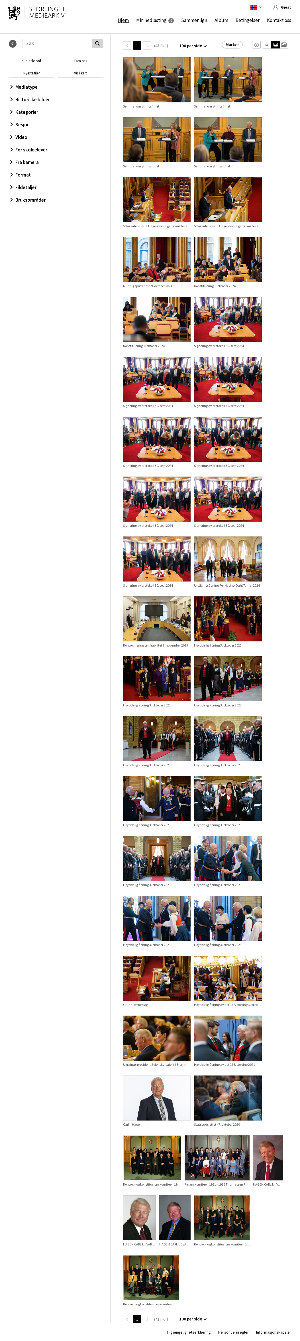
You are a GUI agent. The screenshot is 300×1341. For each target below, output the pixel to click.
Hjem (123, 20)
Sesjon (20, 124)
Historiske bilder (30, 99)
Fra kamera (24, 162)
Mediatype (24, 87)
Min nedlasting (151, 20)
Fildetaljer (23, 187)
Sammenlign (194, 20)
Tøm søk (80, 60)
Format (20, 175)
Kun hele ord (31, 60)
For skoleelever (28, 150)
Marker (232, 44)
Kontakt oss (279, 20)
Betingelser (248, 20)
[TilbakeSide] (127, 45)
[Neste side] (147, 45)
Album (221, 20)
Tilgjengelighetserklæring (189, 1332)
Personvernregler (233, 1332)
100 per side (190, 45)
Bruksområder (28, 200)
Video (18, 137)
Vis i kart (80, 73)
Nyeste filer (31, 73)
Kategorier (24, 112)
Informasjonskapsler (273, 1332)
